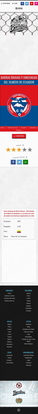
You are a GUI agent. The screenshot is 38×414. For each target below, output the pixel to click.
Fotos (28, 296)
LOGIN (14, 3)
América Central (9, 296)
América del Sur (12, 127)
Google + (9, 360)
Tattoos (28, 303)
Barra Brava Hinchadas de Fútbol (19, 23)
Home (2, 127)
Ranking (28, 324)
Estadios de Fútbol (28, 329)
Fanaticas (29, 308)
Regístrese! (19, 136)
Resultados (28, 337)
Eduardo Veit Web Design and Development (19, 410)
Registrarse (28, 357)
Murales (28, 311)
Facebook (9, 355)
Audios (9, 329)
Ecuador (23, 127)
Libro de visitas (28, 332)
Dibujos (28, 306)
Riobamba (33, 127)
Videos (28, 293)
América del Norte (9, 298)
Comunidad (9, 363)
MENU (19, 8)
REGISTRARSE (5, 3)
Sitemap (28, 365)
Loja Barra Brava (28, 355)
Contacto (28, 363)
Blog (28, 327)
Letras (28, 298)
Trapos (28, 301)
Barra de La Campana (19, 236)
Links (9, 332)
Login (28, 360)
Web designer (28, 344)
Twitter (9, 357)
